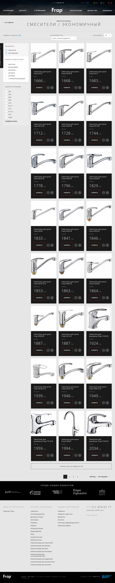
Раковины (34, 522)
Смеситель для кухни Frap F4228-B (97, 283)
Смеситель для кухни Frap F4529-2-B (70, 388)
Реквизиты (61, 511)
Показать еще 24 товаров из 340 (71, 466)
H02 (9, 94)
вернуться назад (63, 21)
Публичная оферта (64, 525)
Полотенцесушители (37, 514)
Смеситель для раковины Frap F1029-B (98, 440)
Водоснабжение (36, 531)
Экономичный (13, 53)
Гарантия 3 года (8, 511)
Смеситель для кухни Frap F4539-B (70, 72)
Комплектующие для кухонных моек (43, 562)
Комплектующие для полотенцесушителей (38, 555)
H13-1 (10, 106)
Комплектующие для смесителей (42, 543)
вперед (92, 477)
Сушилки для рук (36, 537)
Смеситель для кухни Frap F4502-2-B (97, 388)
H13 (9, 103)
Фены (32, 534)
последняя (102, 477)
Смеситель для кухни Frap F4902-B (70, 283)
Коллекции (8, 10)
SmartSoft (96, 576)
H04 (9, 100)
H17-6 (10, 112)
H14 (9, 109)
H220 (10, 117)
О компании (39, 10)
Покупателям (76, 10)
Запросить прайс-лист (65, 514)
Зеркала (33, 525)
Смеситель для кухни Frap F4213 (97, 72)
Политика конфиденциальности (68, 522)
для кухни (11, 64)
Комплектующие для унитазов (41, 564)
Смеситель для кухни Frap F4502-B (70, 178)
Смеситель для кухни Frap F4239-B (70, 125)
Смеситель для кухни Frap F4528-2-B (42, 388)
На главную (9, 22)
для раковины (13, 67)
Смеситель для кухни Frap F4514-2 (70, 335)
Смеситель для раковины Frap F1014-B (43, 440)
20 (108, 35)
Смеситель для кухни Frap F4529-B (42, 178)
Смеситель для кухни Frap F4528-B (97, 178)
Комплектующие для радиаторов (42, 559)
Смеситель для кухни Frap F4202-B (70, 230)
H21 (9, 114)
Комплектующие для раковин (40, 545)
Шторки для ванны (37, 528)
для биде (11, 76)
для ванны (12, 70)
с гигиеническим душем (16, 78)
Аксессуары (34, 520)
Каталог (23, 10)
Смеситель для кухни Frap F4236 (42, 230)
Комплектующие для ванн (39, 548)
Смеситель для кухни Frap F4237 (42, 72)
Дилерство (92, 10)
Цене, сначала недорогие (64, 38)
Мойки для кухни (36, 540)
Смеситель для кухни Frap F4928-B (42, 335)
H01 (9, 91)
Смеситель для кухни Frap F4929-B (97, 230)
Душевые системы (37, 517)
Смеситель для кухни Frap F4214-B (97, 125)
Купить (39, 87)
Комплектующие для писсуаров (41, 551)
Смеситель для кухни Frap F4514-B (42, 125)
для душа (11, 73)
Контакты (107, 10)
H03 (9, 97)
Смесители (12, 50)
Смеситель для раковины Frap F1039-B (98, 335)
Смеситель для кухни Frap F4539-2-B (42, 283)
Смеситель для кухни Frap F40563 (70, 440)
